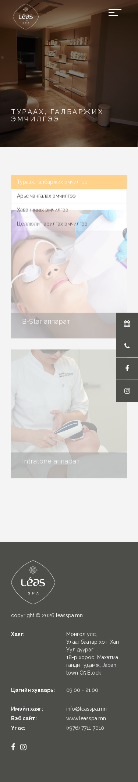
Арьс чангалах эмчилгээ (46, 194)
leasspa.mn (69, 615)
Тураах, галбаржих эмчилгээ (52, 180)
